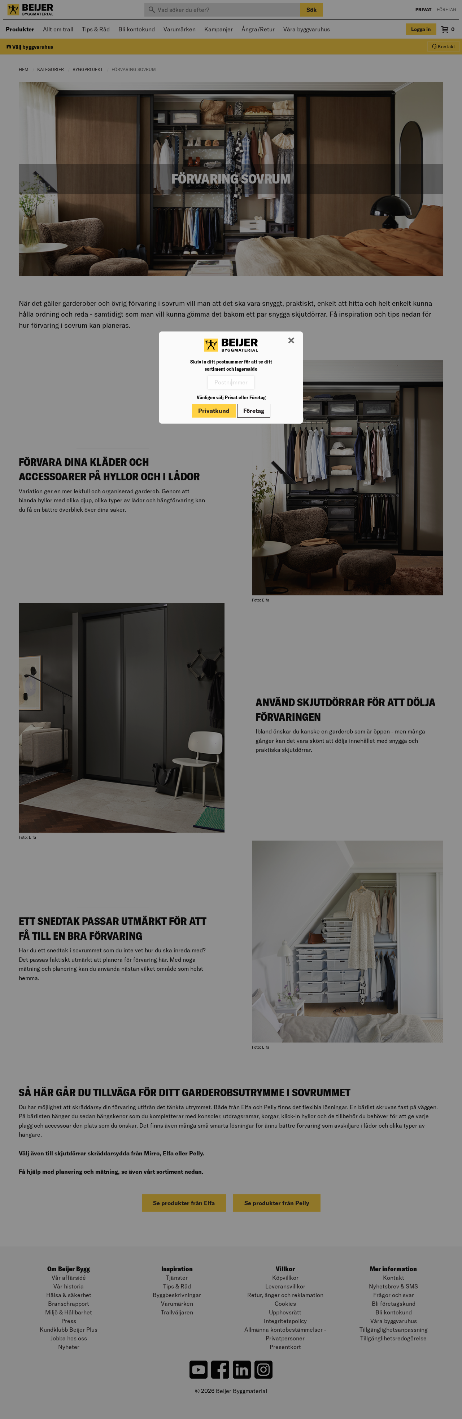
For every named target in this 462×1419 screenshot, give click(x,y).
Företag (253, 410)
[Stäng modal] (291, 341)
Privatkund (214, 410)
